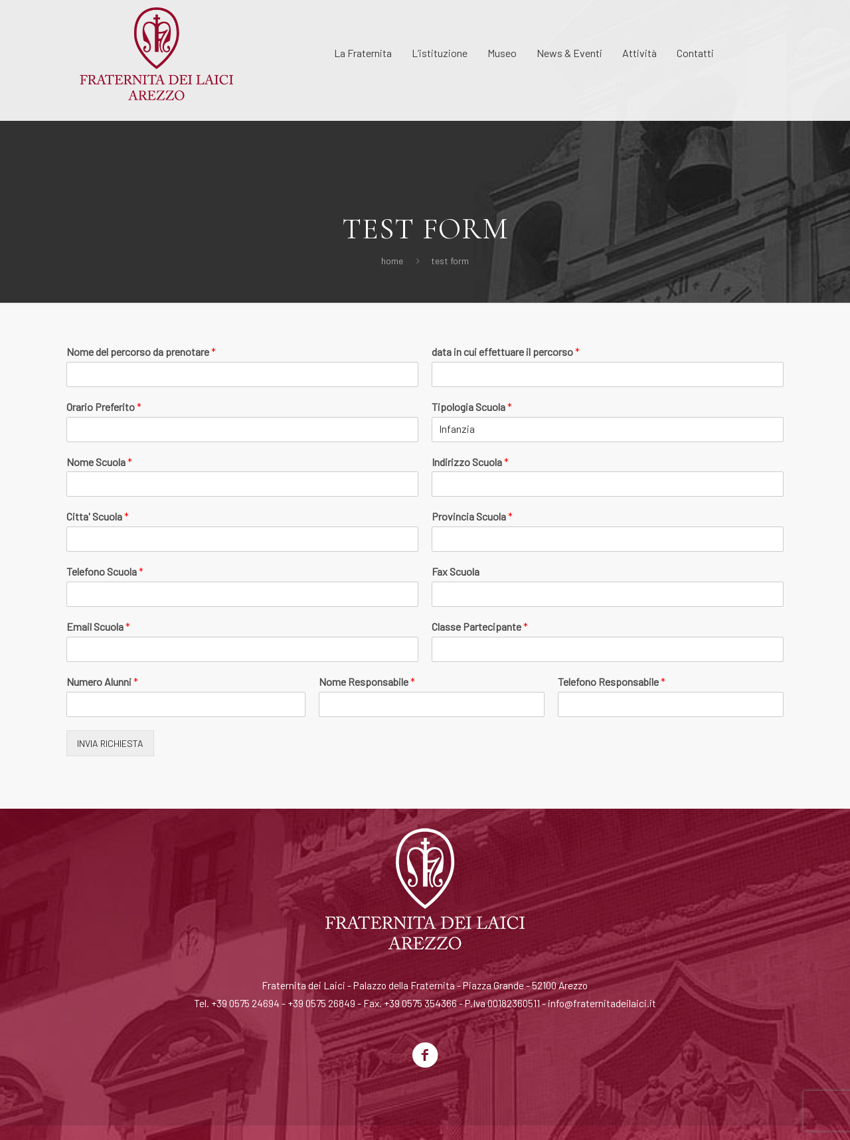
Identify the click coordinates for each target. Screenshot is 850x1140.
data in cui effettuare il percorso (506, 351)
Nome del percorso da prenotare (141, 351)
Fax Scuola (455, 571)
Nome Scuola (99, 461)
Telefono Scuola (104, 571)
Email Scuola (98, 626)
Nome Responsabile (367, 681)
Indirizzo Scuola (470, 461)
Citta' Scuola (97, 516)
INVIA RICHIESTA (110, 743)
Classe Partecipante (480, 626)
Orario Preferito (103, 406)
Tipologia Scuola (472, 406)
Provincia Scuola (472, 516)
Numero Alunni (102, 681)
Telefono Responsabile (611, 681)
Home (392, 260)
